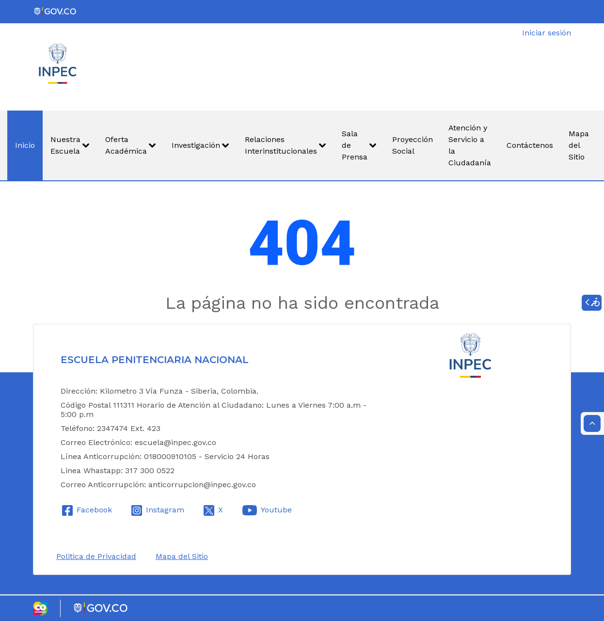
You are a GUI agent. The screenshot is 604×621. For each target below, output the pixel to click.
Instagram (165, 509)
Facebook (94, 509)
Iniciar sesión (546, 32)
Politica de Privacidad (96, 556)
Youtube (276, 509)
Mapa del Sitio (182, 556)
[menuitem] (25, 145)
